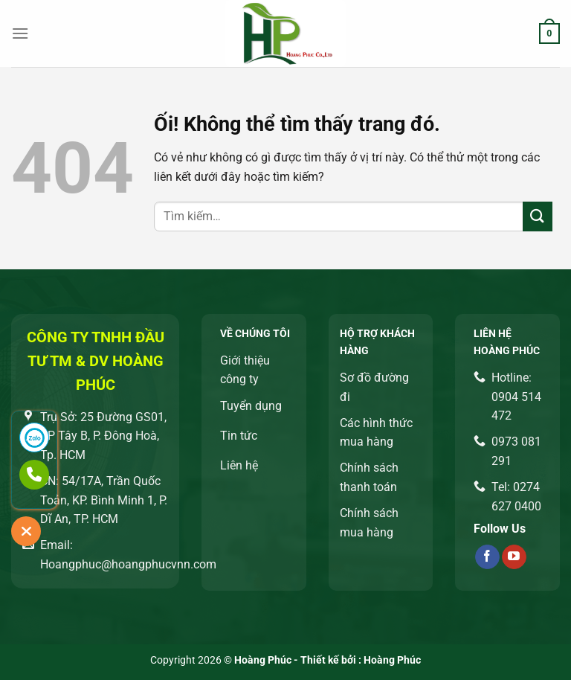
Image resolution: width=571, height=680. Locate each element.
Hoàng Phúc (392, 660)
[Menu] (20, 33)
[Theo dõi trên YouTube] (514, 557)
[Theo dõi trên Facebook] (487, 557)
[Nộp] (537, 216)
